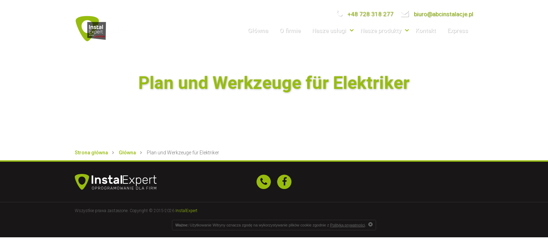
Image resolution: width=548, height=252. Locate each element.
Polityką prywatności (347, 225)
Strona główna (91, 152)
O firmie (290, 30)
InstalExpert (186, 210)
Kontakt (426, 30)
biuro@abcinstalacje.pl (437, 14)
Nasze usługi (329, 30)
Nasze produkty (380, 30)
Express (457, 30)
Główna (258, 30)
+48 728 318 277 (365, 14)
